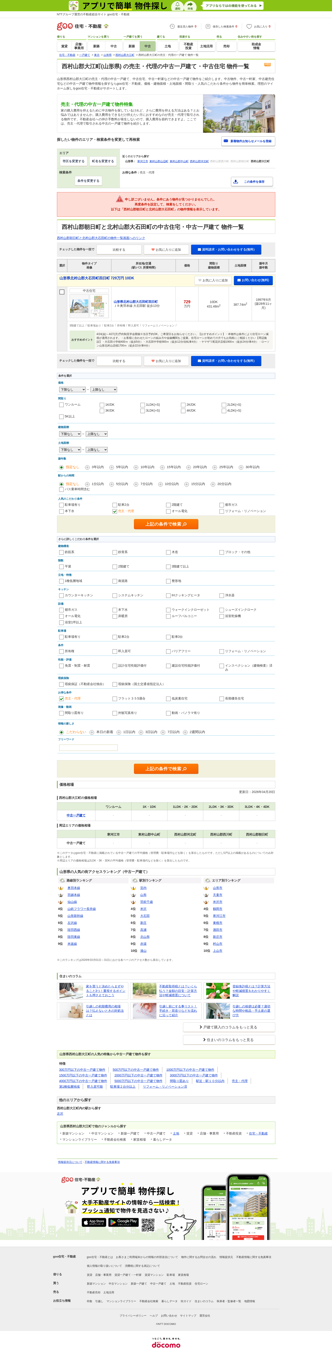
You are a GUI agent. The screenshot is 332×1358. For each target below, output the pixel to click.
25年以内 (226, 467)
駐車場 (171, 1274)
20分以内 (224, 484)
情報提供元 (226, 1257)
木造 (175, 552)
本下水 (69, 511)
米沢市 (217, 902)
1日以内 (129, 732)
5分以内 (122, 484)
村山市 (217, 944)
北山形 (145, 937)
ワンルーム (73, 404)
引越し (99, 1301)
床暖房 (123, 616)
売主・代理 (126, 511)
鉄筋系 (69, 552)
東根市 (217, 923)
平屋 (68, 566)
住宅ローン (201, 1283)
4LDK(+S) (234, 410)
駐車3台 (177, 636)
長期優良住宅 (234, 698)
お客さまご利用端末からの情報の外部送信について (147, 1257)
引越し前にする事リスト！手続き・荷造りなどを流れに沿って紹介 (178, 1011)
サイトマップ (188, 1315)
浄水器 (230, 595)
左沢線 (72, 923)
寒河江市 (142, 161)
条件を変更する (88, 180)
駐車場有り (73, 504)
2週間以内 (197, 732)
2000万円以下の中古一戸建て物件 (139, 1075)
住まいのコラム (204, 1301)
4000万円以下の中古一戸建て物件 (83, 1081)
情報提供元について (70, 1162)
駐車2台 (123, 504)
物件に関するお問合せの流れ (198, 1257)
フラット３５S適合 (131, 698)
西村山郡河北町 (199, 161)
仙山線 (72, 902)
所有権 (69, 651)
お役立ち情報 (62, 1300)
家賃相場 (183, 1274)
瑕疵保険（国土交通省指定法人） (141, 684)
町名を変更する (103, 161)
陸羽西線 (74, 930)
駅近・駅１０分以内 (210, 1081)
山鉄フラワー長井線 (82, 909)
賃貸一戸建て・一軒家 (128, 1274)
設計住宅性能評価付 (132, 665)
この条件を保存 (254, 181)
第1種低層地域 (69, 1086)
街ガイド (186, 1301)
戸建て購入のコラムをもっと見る (230, 1027)
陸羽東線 (74, 937)
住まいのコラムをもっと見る (230, 1040)
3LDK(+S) (153, 410)
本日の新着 (104, 732)
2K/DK (191, 404)
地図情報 (249, 1301)
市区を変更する (74, 161)
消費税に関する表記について (142, 1265)
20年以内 (200, 467)
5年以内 (122, 467)
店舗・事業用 (103, 1274)
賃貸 (89, 1274)
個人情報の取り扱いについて (104, 1265)
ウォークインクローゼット (191, 609)
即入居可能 (95, 1086)
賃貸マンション (154, 1274)
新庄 (143, 923)
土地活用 (108, 1292)
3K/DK (109, 410)
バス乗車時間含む (77, 489)
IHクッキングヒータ (186, 595)
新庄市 (217, 937)
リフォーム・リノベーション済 (165, 1086)
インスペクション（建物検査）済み (248, 667)
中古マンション (118, 1283)
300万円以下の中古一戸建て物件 (82, 1069)
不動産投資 (185, 1283)
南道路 (123, 581)
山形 (143, 895)
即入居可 (124, 651)
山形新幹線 (75, 916)
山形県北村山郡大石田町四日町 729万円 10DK (96, 278)
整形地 (176, 581)
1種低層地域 (73, 581)
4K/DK (191, 410)
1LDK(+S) (153, 404)
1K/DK (109, 404)
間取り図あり (179, 1081)
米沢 (143, 909)
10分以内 (172, 484)
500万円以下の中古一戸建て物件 (136, 1069)
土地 (176, 1133)
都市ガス (231, 504)
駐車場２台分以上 (123, 1086)
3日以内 (151, 732)
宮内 (143, 888)
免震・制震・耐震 (77, 665)
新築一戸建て (139, 1283)
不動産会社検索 (148, 1301)
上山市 (217, 950)
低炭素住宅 (179, 698)
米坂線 (72, 944)
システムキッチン (130, 595)
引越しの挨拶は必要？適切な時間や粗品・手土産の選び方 (251, 1011)
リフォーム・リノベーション (245, 511)
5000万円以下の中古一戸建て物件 (139, 1081)
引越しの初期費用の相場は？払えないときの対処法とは (105, 1011)
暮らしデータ (169, 1301)
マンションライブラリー (121, 1301)
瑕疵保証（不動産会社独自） (85, 684)
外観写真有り (127, 713)
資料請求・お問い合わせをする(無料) (226, 249)
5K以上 (70, 416)
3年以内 (98, 467)
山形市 (217, 888)
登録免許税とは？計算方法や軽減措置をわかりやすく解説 (251, 990)
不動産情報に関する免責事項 (102, 1162)
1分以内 (98, 484)
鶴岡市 (217, 909)
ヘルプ (154, 1315)
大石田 (145, 916)
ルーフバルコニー (184, 616)
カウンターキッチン (79, 595)
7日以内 (173, 732)
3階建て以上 (180, 566)
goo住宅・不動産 (64, 1256)
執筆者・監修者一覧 (229, 1301)
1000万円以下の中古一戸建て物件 (190, 1069)
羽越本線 (74, 895)
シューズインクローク (241, 609)
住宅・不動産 (258, 1133)
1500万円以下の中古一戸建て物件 (83, 1075)
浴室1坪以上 (73, 622)
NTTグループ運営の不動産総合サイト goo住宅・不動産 (93, 14)
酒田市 (217, 930)
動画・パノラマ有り (186, 713)
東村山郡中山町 (179, 161)
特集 (89, 1301)
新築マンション (96, 1283)
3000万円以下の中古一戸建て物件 (194, 1075)
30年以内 (253, 467)
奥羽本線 (74, 888)
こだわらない (76, 732)
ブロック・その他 (237, 552)
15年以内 (174, 467)
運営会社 (204, 1315)
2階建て (177, 504)
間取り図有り (74, 713)
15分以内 (198, 484)
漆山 (143, 950)
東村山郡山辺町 (158, 161)
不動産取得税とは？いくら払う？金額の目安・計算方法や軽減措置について (178, 990)
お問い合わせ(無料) (253, 280)
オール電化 (179, 511)
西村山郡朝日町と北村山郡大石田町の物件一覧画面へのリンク (101, 238)
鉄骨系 (123, 552)
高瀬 (143, 930)
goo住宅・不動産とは (100, 1257)
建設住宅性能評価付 (186, 665)
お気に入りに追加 (166, 249)
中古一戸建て (158, 1283)
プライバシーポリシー (133, 1315)
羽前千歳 (146, 902)
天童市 (217, 895)
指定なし (72, 467)
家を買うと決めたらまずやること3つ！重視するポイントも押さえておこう (106, 990)
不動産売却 (93, 1292)
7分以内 (146, 484)
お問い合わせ (169, 1315)
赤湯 (143, 944)
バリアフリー (181, 651)
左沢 (60, 1113)
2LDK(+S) (234, 404)
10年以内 (147, 467)
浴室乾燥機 (233, 616)
